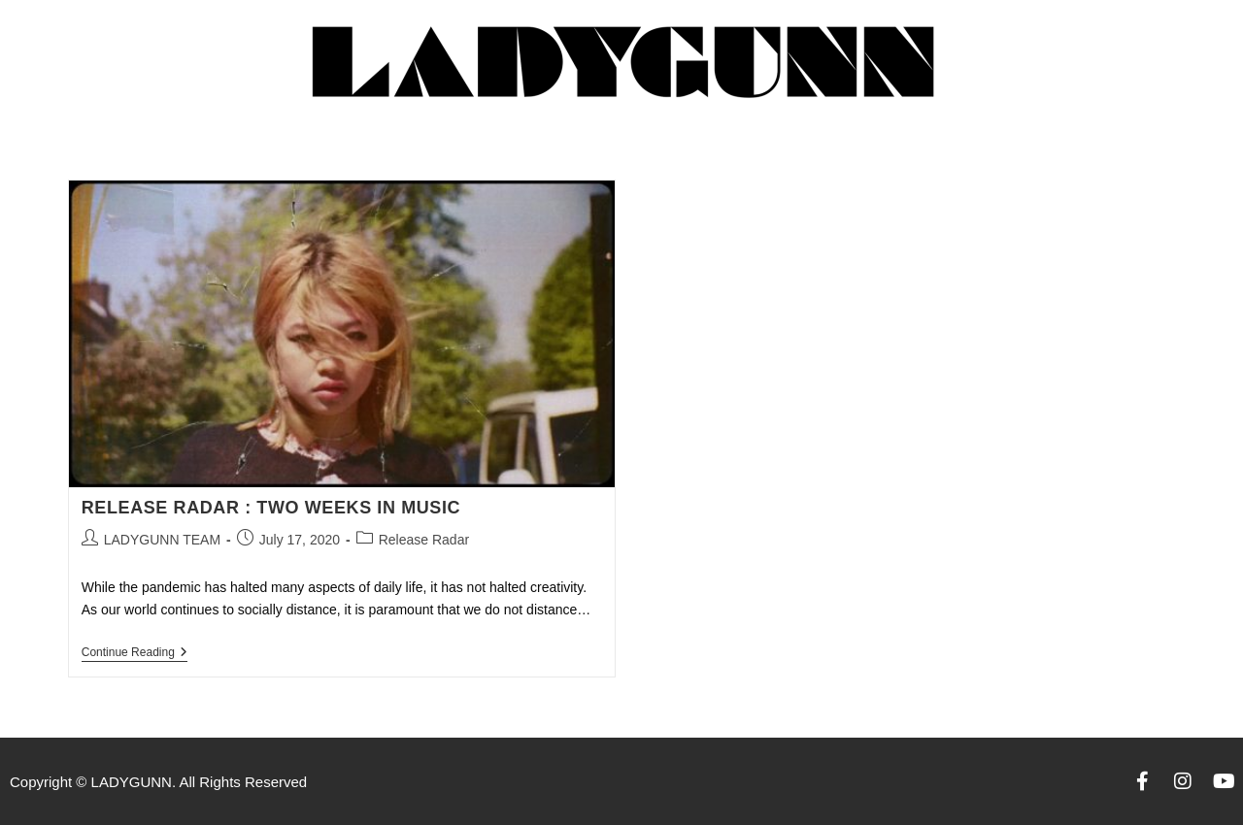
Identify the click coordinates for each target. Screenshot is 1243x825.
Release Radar (424, 539)
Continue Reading (134, 652)
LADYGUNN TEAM (162, 539)
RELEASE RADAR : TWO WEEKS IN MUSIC (271, 507)
